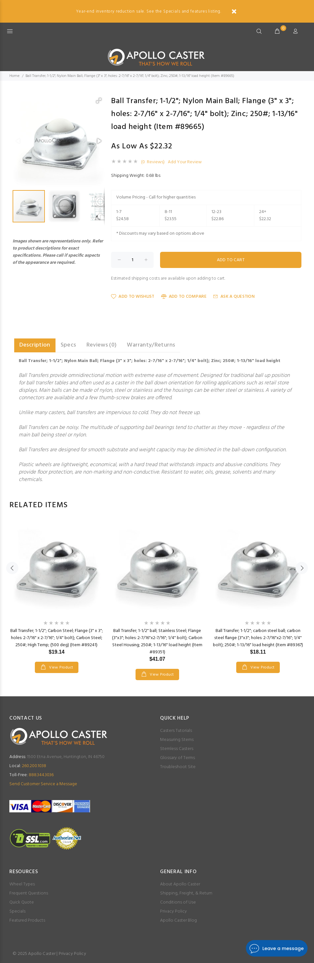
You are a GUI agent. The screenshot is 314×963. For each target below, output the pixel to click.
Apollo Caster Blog (178, 920)
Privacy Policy (173, 911)
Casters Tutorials (176, 730)
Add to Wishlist (132, 296)
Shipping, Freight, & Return (186, 893)
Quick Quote (21, 902)
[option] (56, 590)
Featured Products (27, 920)
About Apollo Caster (180, 884)
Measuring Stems (177, 740)
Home (14, 76)
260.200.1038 (27, 766)
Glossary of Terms (177, 758)
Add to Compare (184, 296)
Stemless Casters (176, 749)
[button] (99, 100)
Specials (17, 911)
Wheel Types (22, 884)
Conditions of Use (178, 902)
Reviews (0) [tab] (101, 345)
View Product (60, 667)
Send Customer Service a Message (43, 784)
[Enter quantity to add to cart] (132, 260)
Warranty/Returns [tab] (151, 345)
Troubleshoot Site (178, 767)
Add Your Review (185, 162)
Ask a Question (234, 296)
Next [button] (302, 568)
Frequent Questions (28, 893)
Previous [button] (12, 568)
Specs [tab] (68, 345)
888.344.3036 (31, 775)
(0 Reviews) (153, 162)
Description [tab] (34, 345)
